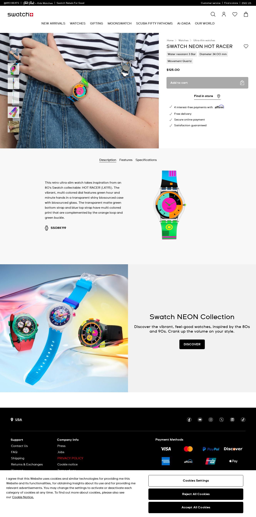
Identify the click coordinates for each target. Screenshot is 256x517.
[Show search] (213, 14)
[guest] (224, 14)
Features (125, 159)
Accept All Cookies (196, 507)
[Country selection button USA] (16, 419)
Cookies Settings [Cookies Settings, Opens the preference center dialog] (196, 480)
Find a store (231, 3)
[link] (28, 3)
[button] (234, 14)
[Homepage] (20, 14)
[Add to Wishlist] (246, 46)
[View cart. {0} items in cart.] (245, 14)
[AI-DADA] (183, 24)
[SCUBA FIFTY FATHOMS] (154, 24)
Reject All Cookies (196, 494)
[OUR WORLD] (205, 24)
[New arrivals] (53, 24)
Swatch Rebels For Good (70, 3)
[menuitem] (53, 23)
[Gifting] (96, 24)
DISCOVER (192, 344)
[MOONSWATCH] (119, 24)
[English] (247, 3)
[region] (128, 493)
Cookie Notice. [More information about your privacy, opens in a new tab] (23, 497)
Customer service (210, 3)
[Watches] (77, 24)
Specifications (146, 159)
